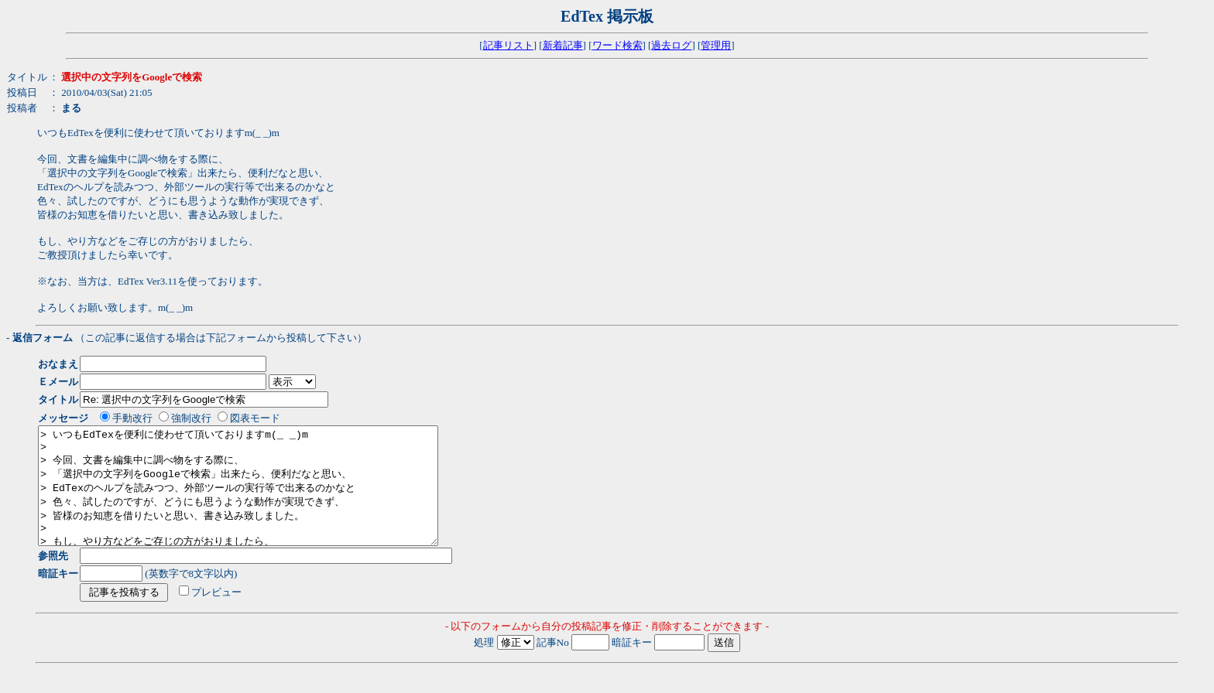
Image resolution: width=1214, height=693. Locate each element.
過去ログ (671, 45)
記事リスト (508, 45)
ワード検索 (617, 45)
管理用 (716, 45)
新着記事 (563, 45)
